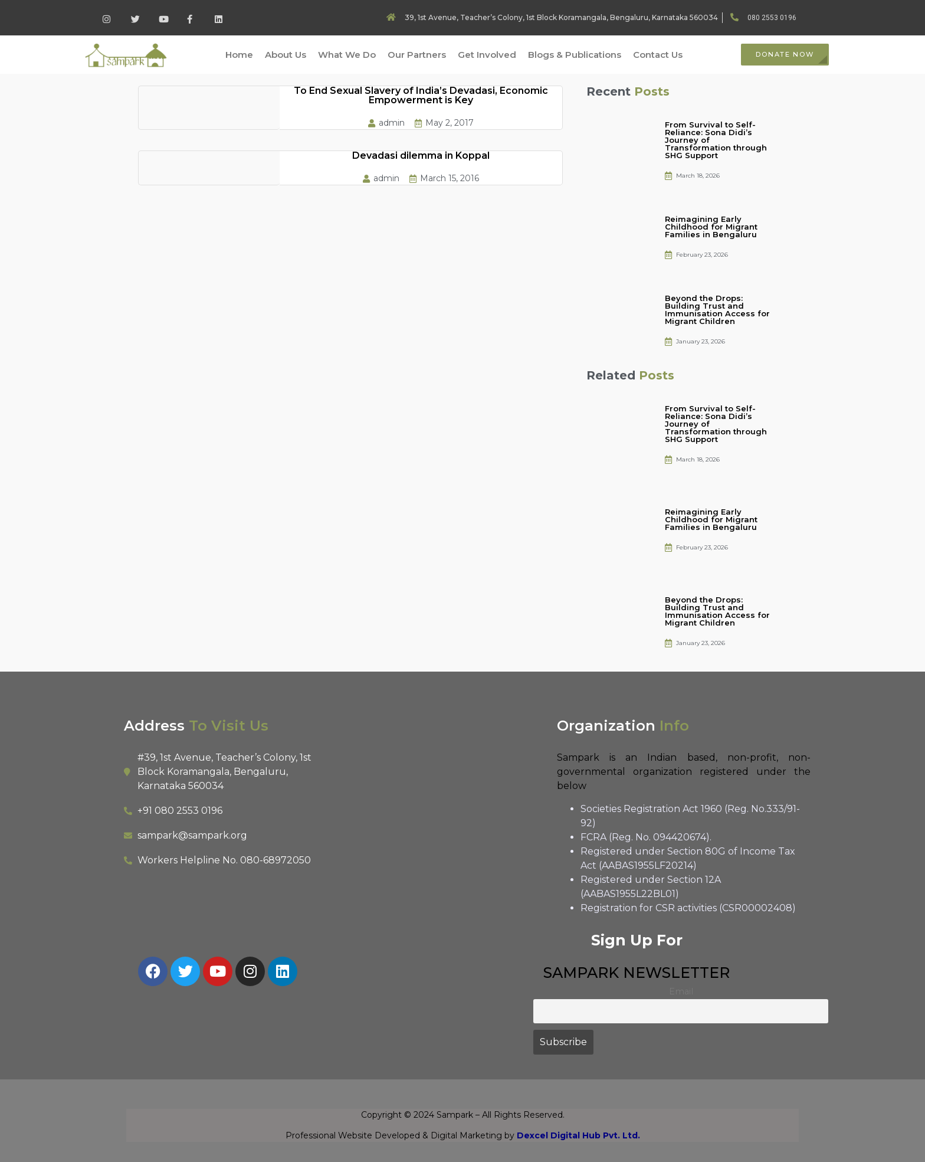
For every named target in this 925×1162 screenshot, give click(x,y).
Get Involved (487, 54)
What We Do (347, 54)
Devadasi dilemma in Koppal (421, 155)
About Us (285, 54)
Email (681, 991)
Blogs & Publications (574, 54)
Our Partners (417, 54)
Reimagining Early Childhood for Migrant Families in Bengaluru (711, 226)
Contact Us (658, 54)
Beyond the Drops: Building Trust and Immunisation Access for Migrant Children (717, 309)
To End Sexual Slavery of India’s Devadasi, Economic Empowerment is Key (421, 95)
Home (239, 54)
